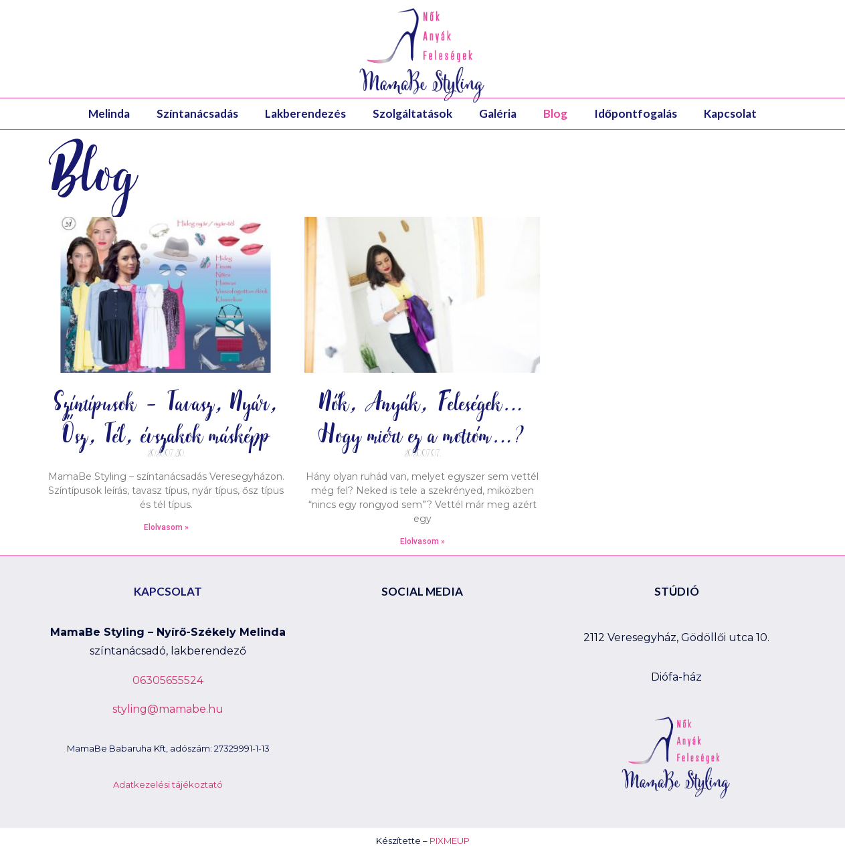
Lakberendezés (305, 113)
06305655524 (167, 680)
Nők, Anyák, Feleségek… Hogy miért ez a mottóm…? (422, 418)
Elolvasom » (166, 527)
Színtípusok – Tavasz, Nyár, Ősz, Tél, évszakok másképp (166, 418)
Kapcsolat (730, 113)
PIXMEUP (450, 840)
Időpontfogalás (635, 113)
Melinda (109, 113)
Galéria (498, 113)
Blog (555, 113)
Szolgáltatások (412, 113)
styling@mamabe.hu (167, 709)
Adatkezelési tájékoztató (168, 784)
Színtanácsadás (197, 113)
